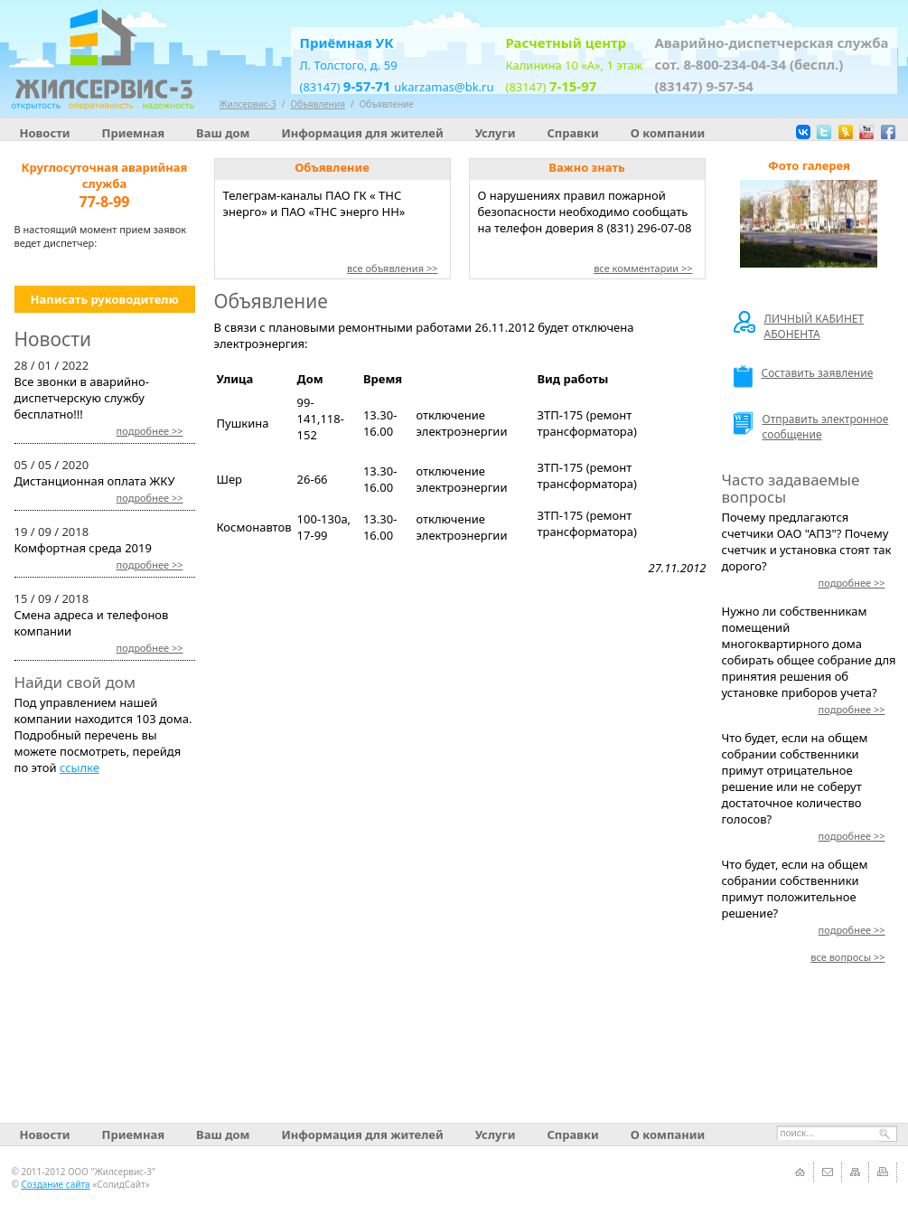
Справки (572, 133)
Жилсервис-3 (248, 104)
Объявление (387, 104)
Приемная (133, 133)
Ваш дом (222, 133)
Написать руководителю (104, 299)
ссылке (79, 767)
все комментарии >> (643, 268)
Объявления (318, 104)
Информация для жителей (362, 133)
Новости (45, 133)
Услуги (495, 133)
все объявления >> (392, 268)
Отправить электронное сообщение (811, 426)
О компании (668, 133)
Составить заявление (804, 376)
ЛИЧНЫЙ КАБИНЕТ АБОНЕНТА (799, 326)
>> (150, 431)
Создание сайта (55, 1184)
